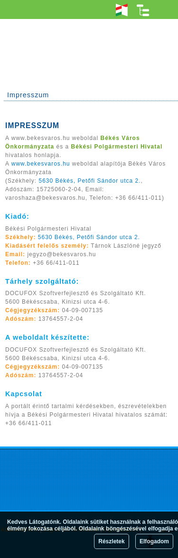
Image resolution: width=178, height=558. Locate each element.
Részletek (111, 541)
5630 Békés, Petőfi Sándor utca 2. (89, 180)
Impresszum (28, 95)
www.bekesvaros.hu (40, 163)
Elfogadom (154, 541)
